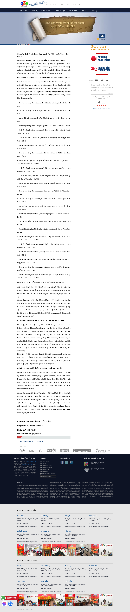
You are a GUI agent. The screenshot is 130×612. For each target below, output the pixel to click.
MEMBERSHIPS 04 (51, 450)
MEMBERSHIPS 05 (64, 450)
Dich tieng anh (24, 4)
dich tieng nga (31, 461)
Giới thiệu (48, 4)
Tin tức (75, 4)
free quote (100, 60)
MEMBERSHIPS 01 (22, 450)
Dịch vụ (34, 11)
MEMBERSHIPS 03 (41, 450)
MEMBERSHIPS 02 (32, 450)
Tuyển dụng (56, 4)
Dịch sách (43, 463)
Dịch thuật (60, 11)
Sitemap (69, 4)
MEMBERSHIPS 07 (103, 450)
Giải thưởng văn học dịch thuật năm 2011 (97, 463)
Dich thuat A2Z (21, 609)
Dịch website (44, 471)
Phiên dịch (73, 11)
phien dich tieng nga (27, 464)
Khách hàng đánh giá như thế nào (101, 108)
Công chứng (46, 11)
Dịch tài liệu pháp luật (46, 467)
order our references (102, 69)
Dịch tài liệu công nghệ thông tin (48, 474)
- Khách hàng (109, 93)
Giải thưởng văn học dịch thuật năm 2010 (97, 469)
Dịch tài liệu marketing (46, 476)
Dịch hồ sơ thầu (45, 461)
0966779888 (11, 598)
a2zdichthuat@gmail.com (100, 49)
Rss (80, 4)
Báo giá (84, 11)
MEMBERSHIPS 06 (82, 450)
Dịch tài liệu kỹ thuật (46, 465)
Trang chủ (23, 11)
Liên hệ (63, 4)
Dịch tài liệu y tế (45, 469)
